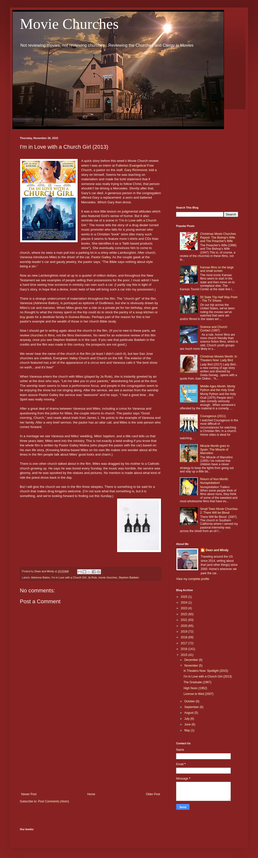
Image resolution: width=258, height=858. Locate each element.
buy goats (27, 317)
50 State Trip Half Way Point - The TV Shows (218, 298)
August (189, 713)
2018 (184, 637)
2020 (184, 626)
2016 (184, 649)
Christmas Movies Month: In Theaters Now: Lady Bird (218, 358)
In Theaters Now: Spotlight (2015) (206, 671)
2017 (184, 643)
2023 (184, 608)
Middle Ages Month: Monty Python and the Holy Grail (217, 388)
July (187, 718)
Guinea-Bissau (79, 317)
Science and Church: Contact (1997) (214, 328)
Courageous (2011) (213, 416)
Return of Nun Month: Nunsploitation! (214, 480)
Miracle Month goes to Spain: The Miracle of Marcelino (214, 449)
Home (91, 794)
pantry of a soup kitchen (136, 312)
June (188, 724)
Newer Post (28, 794)
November (191, 665)
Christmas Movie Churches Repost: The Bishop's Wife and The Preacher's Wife (218, 237)
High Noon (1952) (195, 688)
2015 (184, 655)
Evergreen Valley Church (71, 358)
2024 (184, 602)
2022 (184, 614)
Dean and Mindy (217, 550)
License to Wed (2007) (199, 694)
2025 (184, 597)
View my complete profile (192, 579)
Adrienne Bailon (45, 303)
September (192, 707)
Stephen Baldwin (65, 340)
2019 (184, 631)
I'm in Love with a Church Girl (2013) (208, 676)
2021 (184, 620)
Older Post (153, 794)
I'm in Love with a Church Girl (68, 577)
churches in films (42, 335)
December (191, 660)
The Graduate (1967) (197, 682)
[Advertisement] (90, 751)
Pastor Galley (101, 257)
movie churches (107, 577)
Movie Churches (69, 24)
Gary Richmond (135, 170)
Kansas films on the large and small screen (217, 269)
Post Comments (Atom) (53, 801)
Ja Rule (105, 376)
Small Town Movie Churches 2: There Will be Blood (219, 510)
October (190, 701)
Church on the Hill (110, 358)
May (187, 730)
